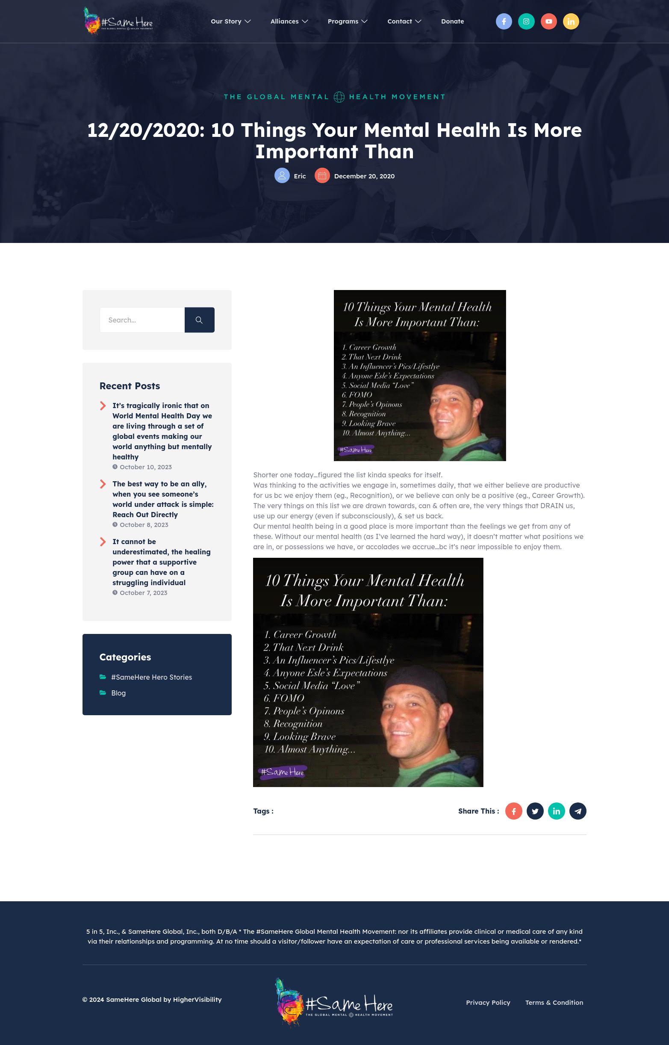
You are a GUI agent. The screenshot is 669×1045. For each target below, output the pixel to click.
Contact (401, 21)
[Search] (200, 319)
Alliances (282, 21)
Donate (452, 21)
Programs (342, 21)
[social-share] (513, 811)
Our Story (221, 21)
